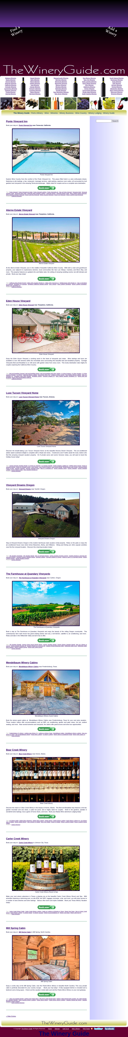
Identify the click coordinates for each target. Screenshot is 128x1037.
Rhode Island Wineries (89, 92)
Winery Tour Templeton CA (13, 285)
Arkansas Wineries (10, 83)
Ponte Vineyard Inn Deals (26, 192)
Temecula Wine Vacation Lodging (36, 193)
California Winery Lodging (30, 375)
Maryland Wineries (35, 94)
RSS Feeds (86, 1028)
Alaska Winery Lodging (59, 820)
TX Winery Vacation (38, 912)
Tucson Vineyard (72, 468)
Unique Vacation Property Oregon (59, 555)
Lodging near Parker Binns (31, 998)
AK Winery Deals (14, 820)
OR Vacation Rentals (15, 644)
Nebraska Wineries (61, 88)
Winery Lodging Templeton (79, 284)
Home (50, 1028)
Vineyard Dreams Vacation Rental (25, 557)
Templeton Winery (37, 376)
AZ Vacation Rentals (46, 465)
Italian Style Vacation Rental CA (36, 283)
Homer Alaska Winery (20, 822)
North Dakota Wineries (89, 83)
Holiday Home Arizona (75, 465)
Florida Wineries (10, 92)
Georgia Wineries (10, 94)
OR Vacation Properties (15, 555)
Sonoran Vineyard (20, 468)
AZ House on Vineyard (34, 465)
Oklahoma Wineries (89, 87)
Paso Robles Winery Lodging (73, 375)
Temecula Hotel (76, 192)
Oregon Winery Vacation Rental (66, 644)
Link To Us (66, 1028)
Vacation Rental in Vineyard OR (78, 555)
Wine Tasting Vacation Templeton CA (66, 376)
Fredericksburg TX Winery (16, 733)
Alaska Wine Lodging (38, 820)
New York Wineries (89, 80)
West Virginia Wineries (116, 90)
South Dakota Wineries (116, 78)
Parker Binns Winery (42, 1000)
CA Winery (19, 375)
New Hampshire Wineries (61, 92)
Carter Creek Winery (17, 838)
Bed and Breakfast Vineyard (17, 373)
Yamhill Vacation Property (22, 558)
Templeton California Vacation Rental (38, 284)
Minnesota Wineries (61, 81)
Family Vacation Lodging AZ (60, 465)
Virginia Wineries (117, 87)
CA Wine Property (66, 373)
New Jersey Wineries (61, 94)
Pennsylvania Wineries (89, 90)
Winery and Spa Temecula (32, 194)
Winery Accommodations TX (51, 912)
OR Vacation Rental (28, 555)
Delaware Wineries (10, 90)
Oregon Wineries (89, 88)
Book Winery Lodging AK (73, 820)
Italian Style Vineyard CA (52, 283)
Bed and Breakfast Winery (32, 373)
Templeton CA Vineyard (20, 284)
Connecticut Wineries (10, 88)
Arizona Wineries (11, 81)
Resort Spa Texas (70, 911)
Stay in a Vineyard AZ (46, 468)
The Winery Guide (26, 1028)
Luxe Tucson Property (45, 467)
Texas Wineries (116, 81)
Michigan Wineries (61, 80)
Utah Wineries (116, 83)
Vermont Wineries (116, 85)
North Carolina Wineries (89, 81)
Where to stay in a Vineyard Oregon (72, 557)
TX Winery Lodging (48, 734)
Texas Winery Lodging (16, 912)
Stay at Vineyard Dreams (42, 555)
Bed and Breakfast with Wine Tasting (50, 373)
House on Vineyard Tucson (23, 467)
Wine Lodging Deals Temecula (78, 193)
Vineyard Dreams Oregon (20, 485)
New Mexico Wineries (89, 78)
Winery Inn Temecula (60, 194)
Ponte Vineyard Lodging (39, 192)
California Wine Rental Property (17, 283)
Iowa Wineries (35, 85)
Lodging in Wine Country (57, 375)
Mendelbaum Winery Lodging (73, 733)
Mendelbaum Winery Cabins (22, 662)
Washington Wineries (116, 88)
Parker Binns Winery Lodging (57, 1000)
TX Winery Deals (27, 912)
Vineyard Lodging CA (49, 376)
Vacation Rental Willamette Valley (55, 646)
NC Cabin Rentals (82, 998)
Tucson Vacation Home (60, 468)
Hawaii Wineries (35, 78)
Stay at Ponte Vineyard (65, 192)
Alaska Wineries (10, 80)
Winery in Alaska (55, 822)
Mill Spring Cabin (15, 928)
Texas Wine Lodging (36, 734)
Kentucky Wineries (35, 88)
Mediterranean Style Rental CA (68, 283)
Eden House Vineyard (18, 301)
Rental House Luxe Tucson (70, 467)
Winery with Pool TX (75, 912)
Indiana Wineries (35, 83)
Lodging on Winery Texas (45, 733)
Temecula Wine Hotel (20, 193)
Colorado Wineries (10, 87)
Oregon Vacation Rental (49, 644)
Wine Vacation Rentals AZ (30, 469)
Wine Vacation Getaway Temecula (15, 194)
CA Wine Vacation (76, 373)
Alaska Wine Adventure (25, 820)
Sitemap (57, 1028)
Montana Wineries (61, 87)
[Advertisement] (30, 31)
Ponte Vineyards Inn (52, 192)
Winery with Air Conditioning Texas (63, 734)
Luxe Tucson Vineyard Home (22, 393)
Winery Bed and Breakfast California (21, 377)
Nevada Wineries (61, 90)
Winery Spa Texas (65, 912)
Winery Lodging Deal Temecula (74, 194)
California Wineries (10, 85)
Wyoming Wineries (116, 94)
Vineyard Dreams (10, 557)
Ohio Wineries (89, 85)
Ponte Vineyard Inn (16, 121)
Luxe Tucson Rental (56, 467)
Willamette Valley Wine (71, 646)
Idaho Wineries (34, 80)
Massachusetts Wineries (61, 78)
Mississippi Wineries (61, 83)
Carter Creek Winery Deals (16, 911)
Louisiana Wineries (35, 90)
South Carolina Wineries (89, 94)
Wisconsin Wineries (116, 92)
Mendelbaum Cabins (58, 733)
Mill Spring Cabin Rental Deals (47, 998)
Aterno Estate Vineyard (19, 210)
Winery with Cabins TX (79, 734)
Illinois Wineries (35, 81)
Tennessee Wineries (117, 80)
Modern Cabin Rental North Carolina (66, 998)
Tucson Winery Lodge (17, 469)
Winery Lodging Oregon (20, 647)
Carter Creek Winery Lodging (33, 911)
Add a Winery (76, 1028)
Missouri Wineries (61, 85)
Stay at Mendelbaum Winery (22, 734)
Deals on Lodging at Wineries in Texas (53, 911)
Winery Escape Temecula (46, 194)
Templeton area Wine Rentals (22, 376)
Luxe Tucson (34, 467)
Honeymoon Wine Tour (44, 375)
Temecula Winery (51, 193)
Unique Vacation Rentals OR (18, 646)
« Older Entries (11, 1016)
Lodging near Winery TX (31, 733)
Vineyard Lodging (40, 557)
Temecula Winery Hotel (62, 193)
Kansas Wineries (35, 87)
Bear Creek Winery (16, 750)
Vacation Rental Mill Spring (73, 1000)
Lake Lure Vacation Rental (16, 998)
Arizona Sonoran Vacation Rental (18, 465)
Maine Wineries (35, 92)
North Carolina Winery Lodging (27, 1000)
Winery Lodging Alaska (67, 822)
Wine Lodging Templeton (64, 284)
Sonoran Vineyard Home (32, 468)
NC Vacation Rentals (12, 1000)
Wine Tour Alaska (45, 822)
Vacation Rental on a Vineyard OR (36, 646)
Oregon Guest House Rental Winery (32, 644)
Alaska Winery (48, 820)
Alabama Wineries (10, 78)
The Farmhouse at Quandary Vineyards (28, 574)
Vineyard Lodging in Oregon (54, 557)
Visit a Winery (53, 284)
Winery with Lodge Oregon (35, 647)
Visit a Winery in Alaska (33, 822)
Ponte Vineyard (13, 192)
